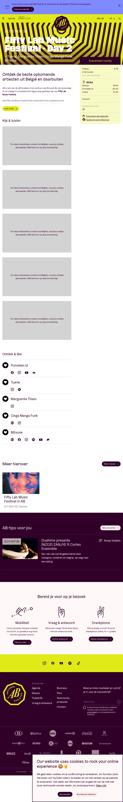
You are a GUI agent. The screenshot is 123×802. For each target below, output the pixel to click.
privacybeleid (92, 739)
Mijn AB (100, 18)
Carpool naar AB (23, 9)
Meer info (101, 785)
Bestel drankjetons (101, 665)
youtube (61, 690)
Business (62, 714)
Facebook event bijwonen (95, 146)
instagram (44, 690)
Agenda (11, 18)
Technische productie (63, 726)
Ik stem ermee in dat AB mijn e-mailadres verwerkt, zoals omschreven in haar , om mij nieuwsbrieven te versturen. (102, 737)
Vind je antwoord (61, 665)
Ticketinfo (37, 724)
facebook (52, 689)
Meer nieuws (111, 490)
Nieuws (36, 719)
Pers (59, 719)
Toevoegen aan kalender (95, 142)
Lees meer (10, 135)
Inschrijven (119, 728)
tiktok (78, 690)
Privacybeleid (21, 798)
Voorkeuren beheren (86, 794)
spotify (70, 690)
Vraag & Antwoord (42, 729)
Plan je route (22, 668)
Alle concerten (110, 554)
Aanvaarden (65, 794)
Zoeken (120, 19)
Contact (61, 733)
